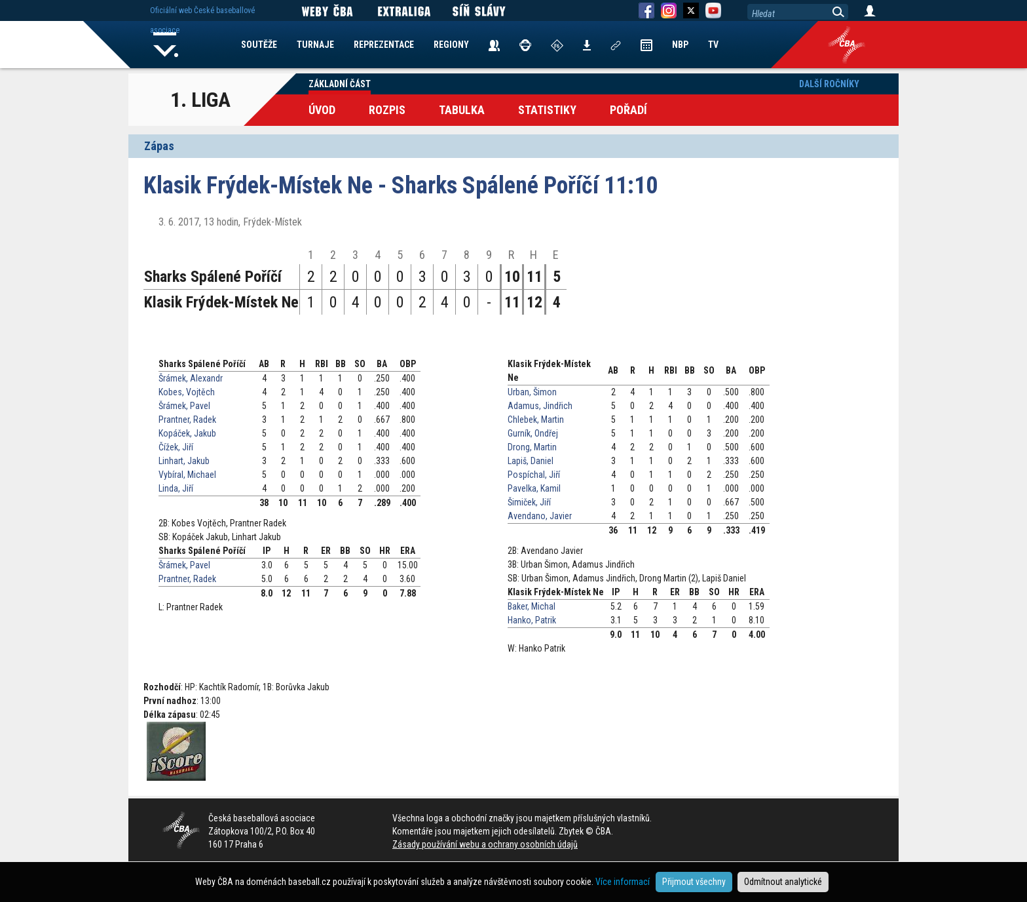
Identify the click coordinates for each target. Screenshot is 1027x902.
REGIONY (451, 44)
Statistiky (547, 110)
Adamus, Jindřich (540, 406)
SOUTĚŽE (259, 44)
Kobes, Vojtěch (187, 392)
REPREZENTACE (384, 44)
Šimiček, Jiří (529, 502)
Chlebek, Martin (536, 419)
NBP (680, 44)
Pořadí (628, 110)
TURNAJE (315, 44)
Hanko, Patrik (532, 620)
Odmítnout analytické (783, 881)
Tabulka (462, 110)
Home (165, 44)
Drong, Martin (532, 447)
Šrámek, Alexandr (191, 378)
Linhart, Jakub (184, 461)
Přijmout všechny (694, 881)
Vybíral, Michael (187, 474)
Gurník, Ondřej (533, 433)
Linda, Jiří (176, 488)
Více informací (622, 881)
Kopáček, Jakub (187, 433)
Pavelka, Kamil (534, 488)
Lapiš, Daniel (530, 461)
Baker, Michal (531, 606)
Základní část (339, 84)
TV (713, 44)
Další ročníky (829, 84)
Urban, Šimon (532, 392)
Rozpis (387, 110)
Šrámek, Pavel (184, 406)
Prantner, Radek (187, 419)
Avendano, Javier (540, 516)
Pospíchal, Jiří (534, 474)
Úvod (321, 110)
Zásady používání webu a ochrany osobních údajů (485, 844)
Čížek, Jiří (176, 447)
